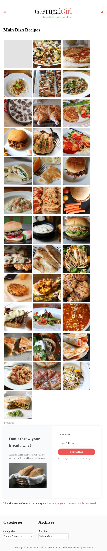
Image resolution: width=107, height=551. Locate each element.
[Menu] (4, 12)
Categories (9, 531)
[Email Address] (76, 443)
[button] (28, 477)
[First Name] (76, 434)
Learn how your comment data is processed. (72, 503)
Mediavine (88, 547)
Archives (43, 531)
